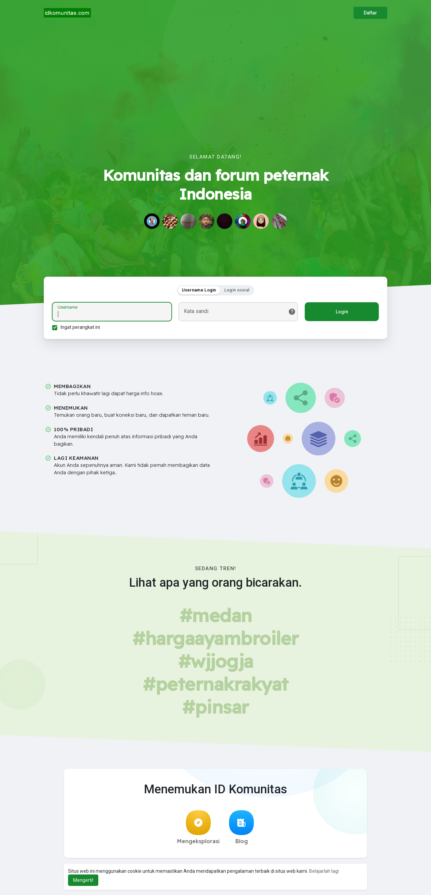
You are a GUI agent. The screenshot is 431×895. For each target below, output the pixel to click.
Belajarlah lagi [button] (324, 871)
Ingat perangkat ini (80, 327)
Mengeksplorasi (198, 827)
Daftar (370, 12)
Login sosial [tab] (237, 289)
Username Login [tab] (199, 289)
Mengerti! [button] (83, 880)
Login (342, 311)
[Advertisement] (215, 76)
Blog (241, 827)
